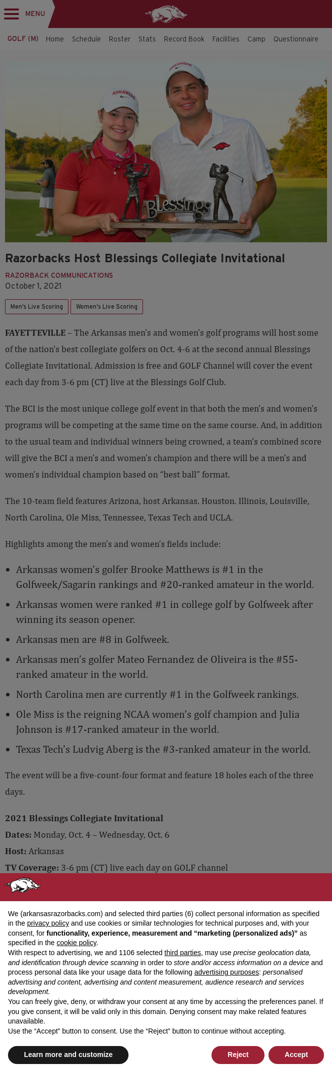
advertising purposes (226, 972)
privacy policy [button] (48, 923)
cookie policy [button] (76, 943)
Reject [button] (238, 1055)
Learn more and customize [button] (68, 1055)
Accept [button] (296, 1055)
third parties (182, 953)
